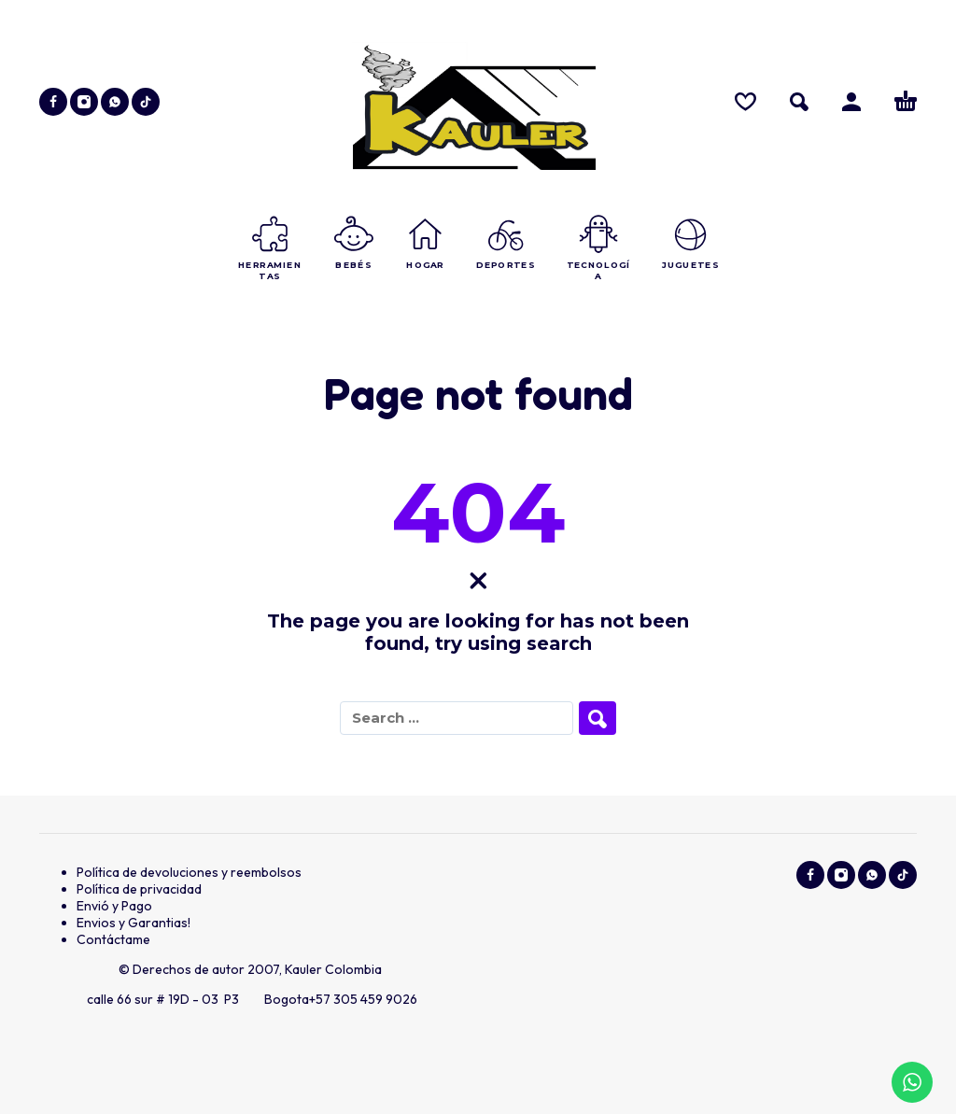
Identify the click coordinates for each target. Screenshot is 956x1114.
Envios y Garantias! (133, 922)
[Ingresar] (851, 101)
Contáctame (113, 939)
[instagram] (84, 102)
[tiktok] (146, 102)
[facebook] (53, 102)
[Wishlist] (745, 101)
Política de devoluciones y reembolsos (189, 872)
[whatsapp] (115, 102)
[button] (799, 101)
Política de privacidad (139, 889)
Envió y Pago (114, 905)
